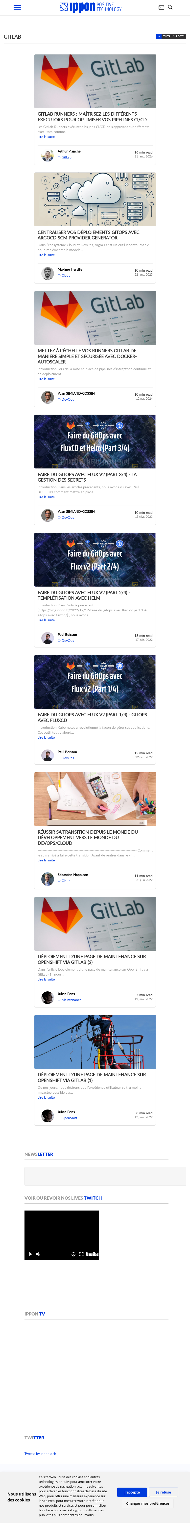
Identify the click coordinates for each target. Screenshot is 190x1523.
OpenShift (69, 1117)
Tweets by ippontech (40, 1453)
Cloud (66, 275)
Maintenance (71, 999)
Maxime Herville (70, 269)
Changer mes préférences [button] (147, 1503)
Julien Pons (66, 993)
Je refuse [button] (163, 1492)
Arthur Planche (69, 151)
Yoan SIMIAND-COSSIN (76, 393)
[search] (171, 7)
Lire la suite (46, 136)
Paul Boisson (67, 634)
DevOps (68, 399)
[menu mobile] (17, 7)
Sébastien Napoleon (73, 874)
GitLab (66, 157)
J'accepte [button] (132, 1492)
